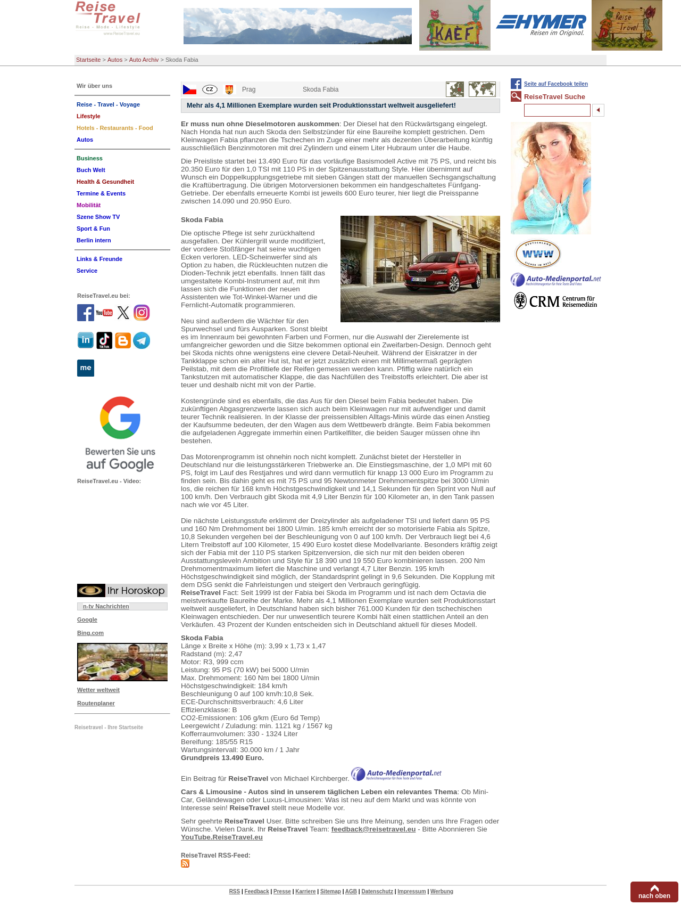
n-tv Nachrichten (106, 606)
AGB (351, 891)
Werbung (441, 891)
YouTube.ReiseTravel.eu (222, 837)
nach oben (654, 896)
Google (87, 619)
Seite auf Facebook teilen (556, 84)
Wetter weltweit (98, 690)
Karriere (305, 891)
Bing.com (90, 633)
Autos (114, 59)
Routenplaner (96, 703)
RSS (234, 891)
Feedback (257, 891)
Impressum (411, 891)
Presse (282, 891)
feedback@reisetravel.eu (373, 829)
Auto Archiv (144, 59)
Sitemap (330, 891)
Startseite (88, 59)
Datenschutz (377, 891)
